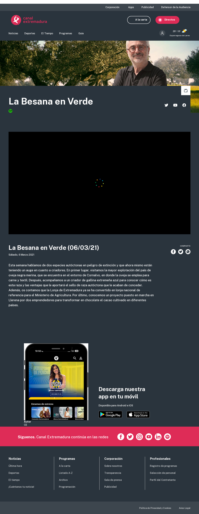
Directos (172, 19)
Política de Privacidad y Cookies (155, 508)
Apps (131, 7)
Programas (65, 33)
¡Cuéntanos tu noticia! (21, 486)
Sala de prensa (113, 479)
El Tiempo (47, 33)
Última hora (15, 465)
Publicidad (147, 7)
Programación (67, 486)
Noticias (13, 33)
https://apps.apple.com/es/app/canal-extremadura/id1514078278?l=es (138, 414)
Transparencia (112, 472)
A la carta (144, 19)
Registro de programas (163, 465)
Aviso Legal (184, 508)
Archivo (63, 479)
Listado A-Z (66, 472)
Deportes (29, 33)
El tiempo (14, 479)
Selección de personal (163, 472)
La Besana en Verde (52, 101)
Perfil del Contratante (163, 479)
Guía (81, 33)
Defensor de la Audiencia (175, 7)
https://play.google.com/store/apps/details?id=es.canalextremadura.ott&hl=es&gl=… (110, 414)
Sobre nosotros (113, 465)
